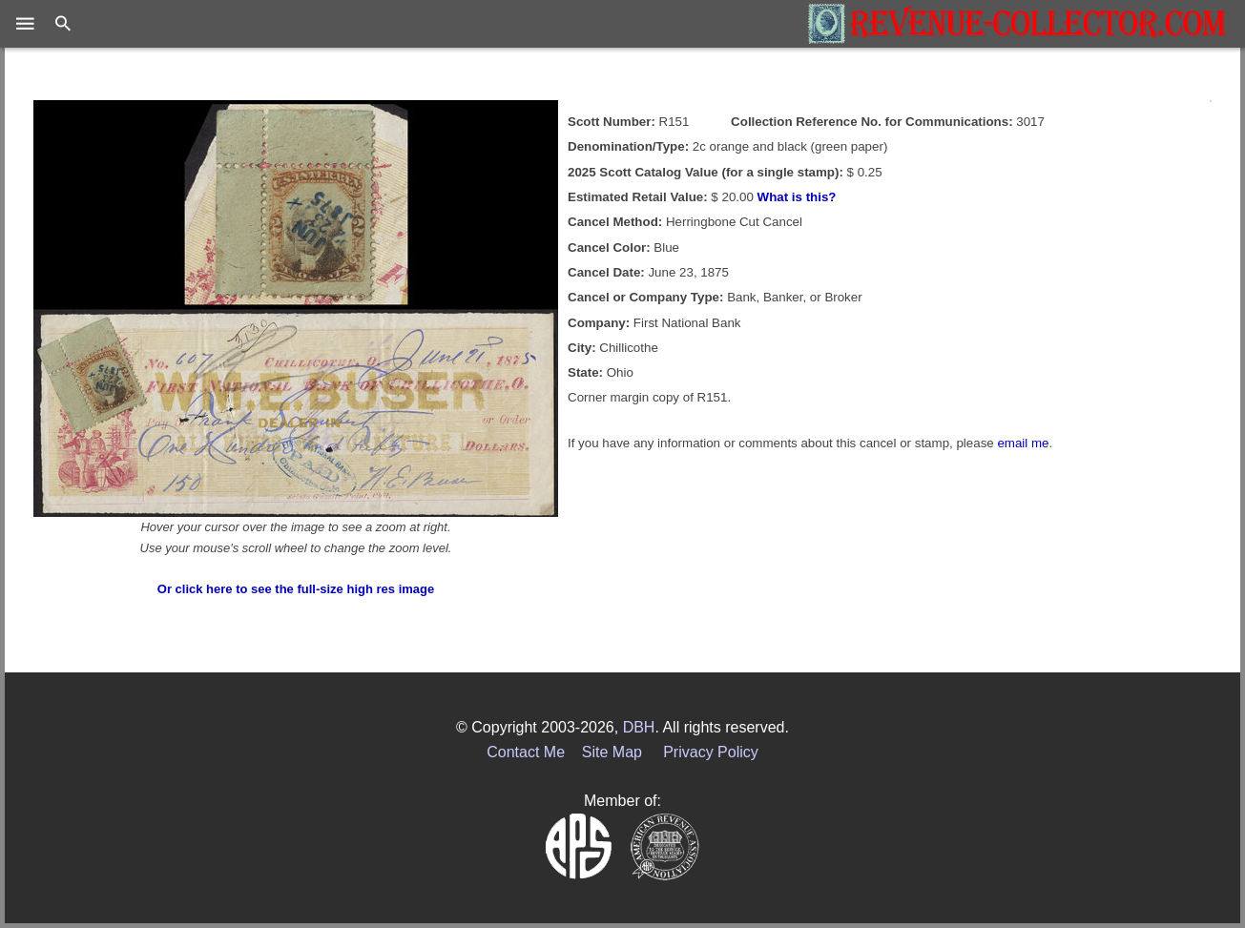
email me (1022, 443)
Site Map (612, 752)
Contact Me (526, 752)
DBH (639, 727)
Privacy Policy (710, 752)
